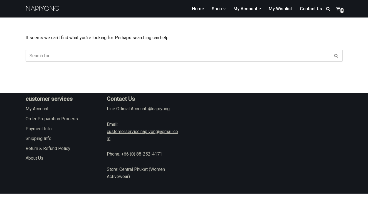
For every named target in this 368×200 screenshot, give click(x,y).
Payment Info (39, 135)
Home (197, 8)
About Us (34, 165)
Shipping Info (38, 145)
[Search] (328, 9)
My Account (37, 115)
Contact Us (310, 8)
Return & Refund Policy (48, 155)
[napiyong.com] (42, 8)
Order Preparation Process (52, 125)
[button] (224, 9)
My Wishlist (280, 8)
